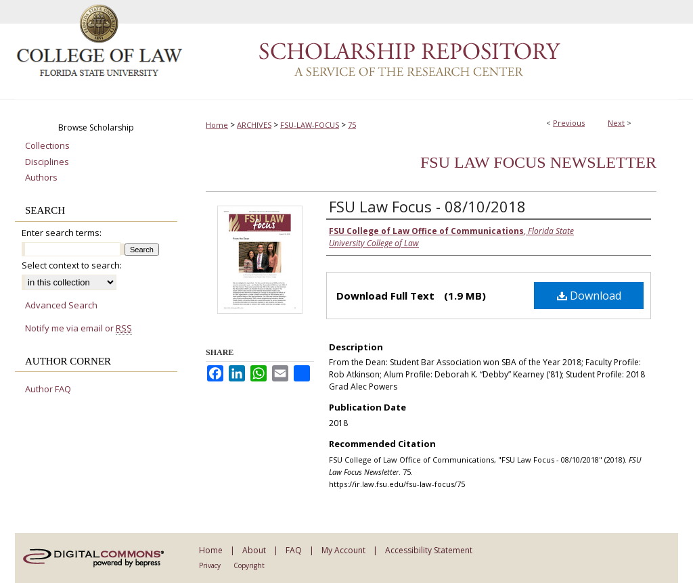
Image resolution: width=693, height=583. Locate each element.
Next (616, 123)
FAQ (294, 550)
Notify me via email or (78, 328)
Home (217, 125)
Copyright (249, 565)
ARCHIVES (254, 125)
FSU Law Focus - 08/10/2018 (427, 206)
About (254, 550)
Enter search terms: (62, 233)
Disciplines (47, 162)
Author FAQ (48, 389)
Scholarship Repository (431, 50)
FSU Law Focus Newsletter (538, 162)
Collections (47, 146)
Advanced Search (61, 305)
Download (589, 295)
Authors (41, 177)
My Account (343, 550)
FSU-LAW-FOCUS (309, 125)
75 (352, 125)
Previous (569, 123)
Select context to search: (72, 265)
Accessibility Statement (428, 550)
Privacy (210, 565)
